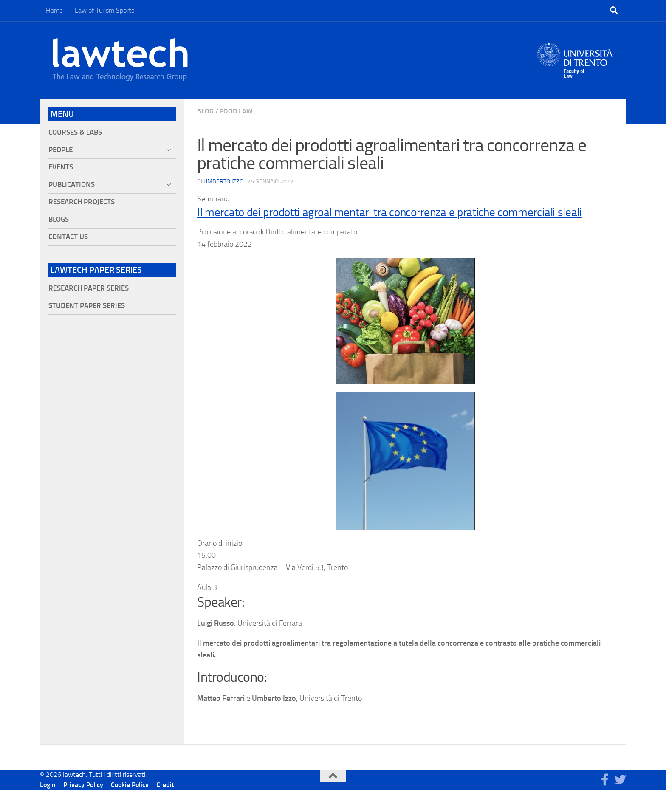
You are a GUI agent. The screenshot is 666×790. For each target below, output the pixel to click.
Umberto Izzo (223, 181)
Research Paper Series (88, 288)
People (60, 150)
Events (60, 167)
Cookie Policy (130, 785)
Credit (165, 785)
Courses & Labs (75, 132)
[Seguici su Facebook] (605, 780)
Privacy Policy (83, 785)
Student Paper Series (86, 306)
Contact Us (68, 237)
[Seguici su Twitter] (620, 780)
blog (205, 111)
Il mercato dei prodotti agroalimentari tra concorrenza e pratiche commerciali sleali (389, 212)
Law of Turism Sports (104, 10)
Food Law (236, 111)
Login (48, 785)
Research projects (81, 202)
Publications (71, 185)
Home (54, 10)
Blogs (58, 219)
